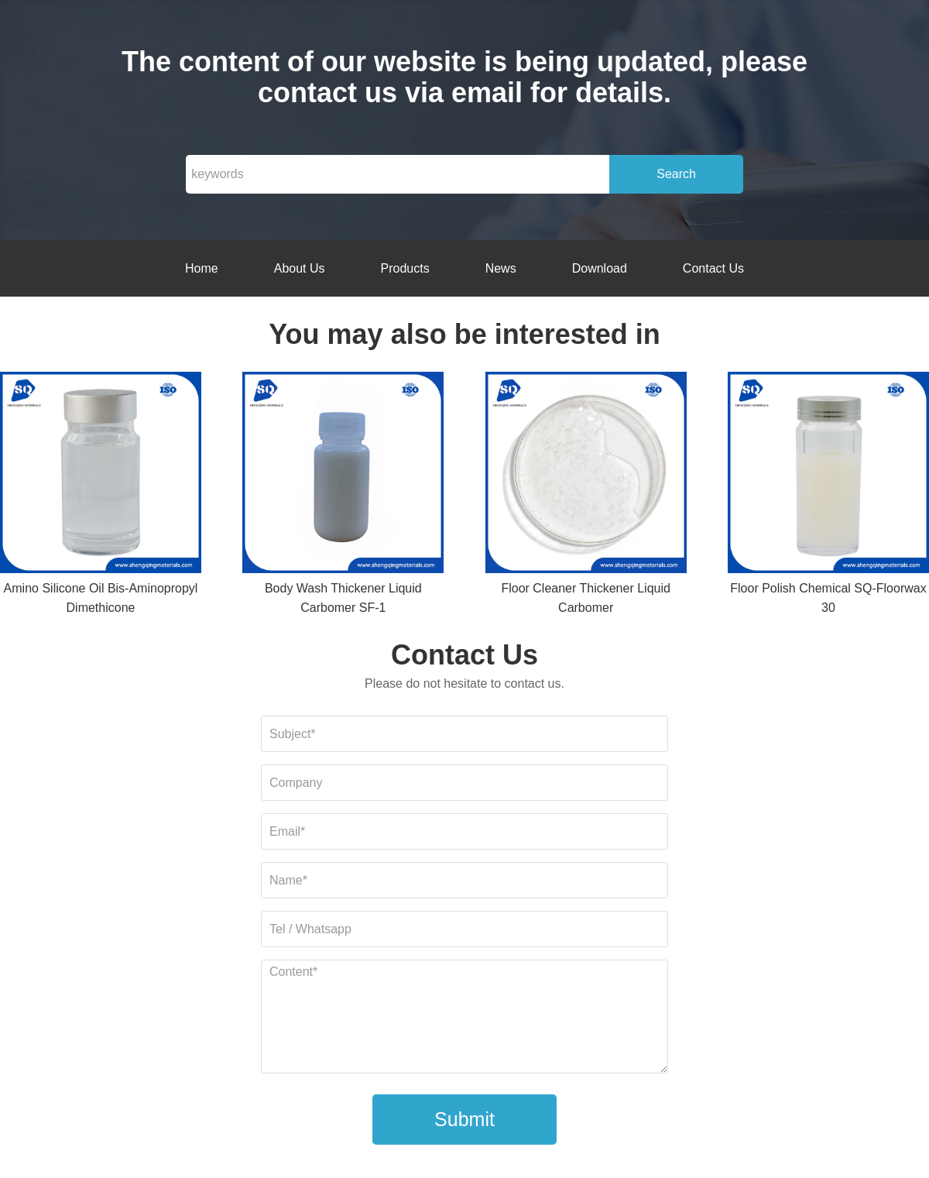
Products (405, 268)
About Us (299, 268)
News (500, 268)
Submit (464, 1119)
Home (201, 268)
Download (599, 268)
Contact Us (713, 268)
